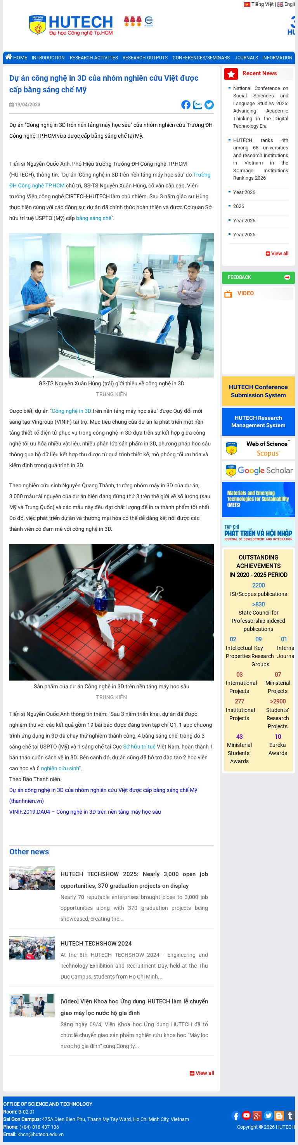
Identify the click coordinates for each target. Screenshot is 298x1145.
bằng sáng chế (93, 218)
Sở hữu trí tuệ (139, 747)
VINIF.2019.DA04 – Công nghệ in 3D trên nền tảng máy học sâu (85, 812)
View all (202, 1073)
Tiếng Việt (262, 4)
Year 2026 (244, 192)
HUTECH (285, 1127)
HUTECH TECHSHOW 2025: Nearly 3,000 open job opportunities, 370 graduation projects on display (134, 880)
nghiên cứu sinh (60, 769)
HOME (16, 57)
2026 (238, 206)
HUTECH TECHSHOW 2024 (96, 943)
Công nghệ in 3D (71, 411)
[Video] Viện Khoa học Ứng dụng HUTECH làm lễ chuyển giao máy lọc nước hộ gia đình (134, 1007)
